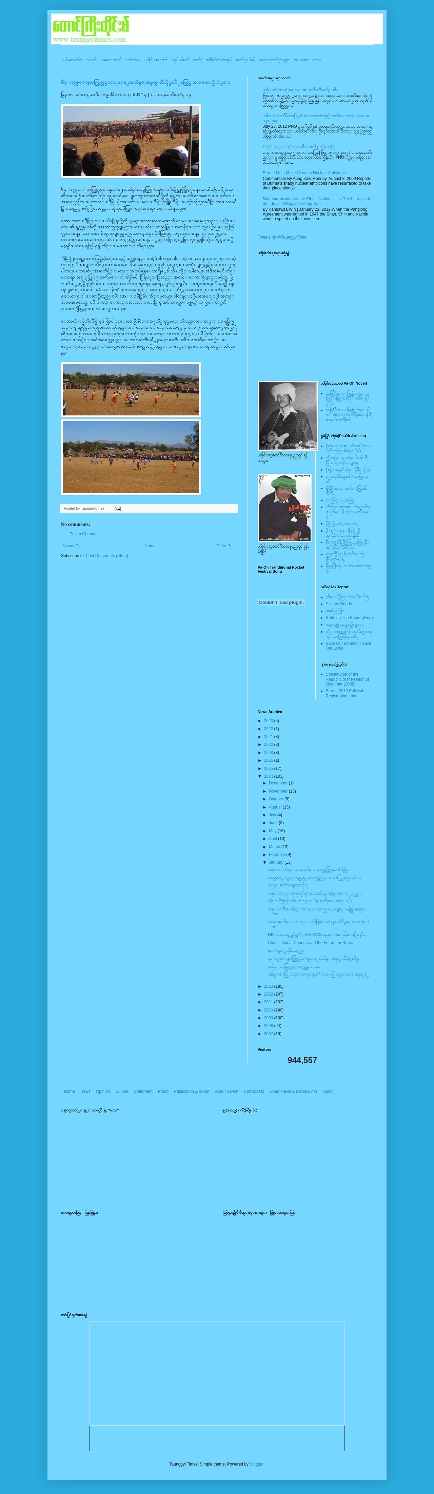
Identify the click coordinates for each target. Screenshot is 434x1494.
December (279, 783)
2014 (269, 776)
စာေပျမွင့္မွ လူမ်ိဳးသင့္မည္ (286, 950)
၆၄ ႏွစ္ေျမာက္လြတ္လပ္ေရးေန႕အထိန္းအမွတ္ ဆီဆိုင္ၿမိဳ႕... (314, 958)
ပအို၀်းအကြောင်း (156, 60)
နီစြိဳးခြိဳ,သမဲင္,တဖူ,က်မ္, (342, 523)
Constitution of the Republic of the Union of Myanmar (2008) (347, 679)
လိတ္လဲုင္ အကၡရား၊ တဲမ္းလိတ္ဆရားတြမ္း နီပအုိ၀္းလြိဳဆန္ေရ (349, 512)
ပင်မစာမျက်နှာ (72, 60)
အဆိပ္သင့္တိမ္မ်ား (335, 611)
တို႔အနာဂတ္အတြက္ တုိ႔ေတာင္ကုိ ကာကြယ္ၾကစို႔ (349, 634)
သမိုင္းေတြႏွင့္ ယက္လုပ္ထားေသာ (294, 966)
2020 (269, 744)
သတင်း (92, 60)
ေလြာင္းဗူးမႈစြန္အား (341, 500)
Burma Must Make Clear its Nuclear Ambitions (304, 172)
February (277, 854)
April (273, 838)
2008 (269, 1025)
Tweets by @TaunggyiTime (282, 237)
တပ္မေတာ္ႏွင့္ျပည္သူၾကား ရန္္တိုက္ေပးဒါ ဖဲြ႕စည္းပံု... (314, 877)
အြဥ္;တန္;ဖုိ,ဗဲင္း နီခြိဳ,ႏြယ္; (349, 469)
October (276, 799)
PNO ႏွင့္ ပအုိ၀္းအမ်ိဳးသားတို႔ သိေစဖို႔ (299, 146)
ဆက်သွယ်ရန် (245, 60)
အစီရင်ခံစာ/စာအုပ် (219, 60)
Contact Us (254, 1091)
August (276, 807)
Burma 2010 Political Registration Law (344, 693)
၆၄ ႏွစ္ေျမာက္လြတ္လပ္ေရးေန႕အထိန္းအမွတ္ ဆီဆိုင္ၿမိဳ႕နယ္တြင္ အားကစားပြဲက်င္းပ (146, 82)
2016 (269, 760)
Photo (163, 1091)
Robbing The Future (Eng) (349, 617)
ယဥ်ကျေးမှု (132, 60)
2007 (269, 1033)
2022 (269, 728)
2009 (269, 1018)
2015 (269, 768)
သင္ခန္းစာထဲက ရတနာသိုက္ (288, 885)
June (274, 822)
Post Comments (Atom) (107, 555)
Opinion (103, 1091)
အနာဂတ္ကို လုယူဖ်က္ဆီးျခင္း (345, 624)
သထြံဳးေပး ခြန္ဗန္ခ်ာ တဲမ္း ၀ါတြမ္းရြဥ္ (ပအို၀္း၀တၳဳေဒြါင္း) (347, 398)
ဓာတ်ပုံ (197, 60)
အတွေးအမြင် (111, 60)
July (273, 815)
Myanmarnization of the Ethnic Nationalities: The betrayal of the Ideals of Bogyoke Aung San (316, 201)
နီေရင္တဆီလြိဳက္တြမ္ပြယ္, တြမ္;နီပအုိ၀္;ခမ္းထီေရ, (347, 544)
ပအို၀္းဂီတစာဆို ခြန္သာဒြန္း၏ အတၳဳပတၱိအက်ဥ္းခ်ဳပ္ (300, 89)
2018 (269, 752)
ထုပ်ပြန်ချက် (181, 60)
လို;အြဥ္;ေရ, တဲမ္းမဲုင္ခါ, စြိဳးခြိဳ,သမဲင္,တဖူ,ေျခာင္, (347, 460)
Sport (328, 1091)
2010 (269, 1010)
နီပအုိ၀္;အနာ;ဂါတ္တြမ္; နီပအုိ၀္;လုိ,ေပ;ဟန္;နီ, (343, 533)
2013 (269, 986)
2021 (269, 736)
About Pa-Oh (226, 1091)
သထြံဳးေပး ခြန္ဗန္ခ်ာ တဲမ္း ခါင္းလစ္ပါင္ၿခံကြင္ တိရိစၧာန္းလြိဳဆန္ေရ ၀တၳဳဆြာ (348, 415)
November (279, 791)
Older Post (226, 546)
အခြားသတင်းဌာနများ (274, 60)
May (273, 830)
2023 (269, 720)
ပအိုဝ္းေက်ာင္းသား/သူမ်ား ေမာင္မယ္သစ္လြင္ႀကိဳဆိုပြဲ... (309, 869)
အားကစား (300, 60)
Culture (122, 1091)
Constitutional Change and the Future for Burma (311, 942)
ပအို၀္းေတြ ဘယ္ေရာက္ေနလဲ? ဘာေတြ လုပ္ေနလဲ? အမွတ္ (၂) (319, 974)
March (275, 846)
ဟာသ (316, 60)
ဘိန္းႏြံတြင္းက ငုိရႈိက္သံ (347, 597)
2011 (269, 1002)
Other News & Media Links (294, 1091)
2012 (269, 994)
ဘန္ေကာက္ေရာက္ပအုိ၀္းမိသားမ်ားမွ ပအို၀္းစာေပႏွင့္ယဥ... (315, 893)
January (276, 862)
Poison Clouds (339, 603)
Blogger (256, 1464)
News (85, 1091)
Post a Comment (85, 534)
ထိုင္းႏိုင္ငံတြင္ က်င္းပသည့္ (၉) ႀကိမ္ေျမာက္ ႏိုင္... (312, 901)
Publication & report (192, 1091)
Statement (143, 1091)
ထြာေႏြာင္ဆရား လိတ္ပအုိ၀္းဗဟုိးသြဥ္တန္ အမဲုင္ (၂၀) (348, 448)
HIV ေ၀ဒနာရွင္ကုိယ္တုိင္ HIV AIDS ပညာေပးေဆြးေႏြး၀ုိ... (317, 934)
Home (150, 546)
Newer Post (73, 546)
